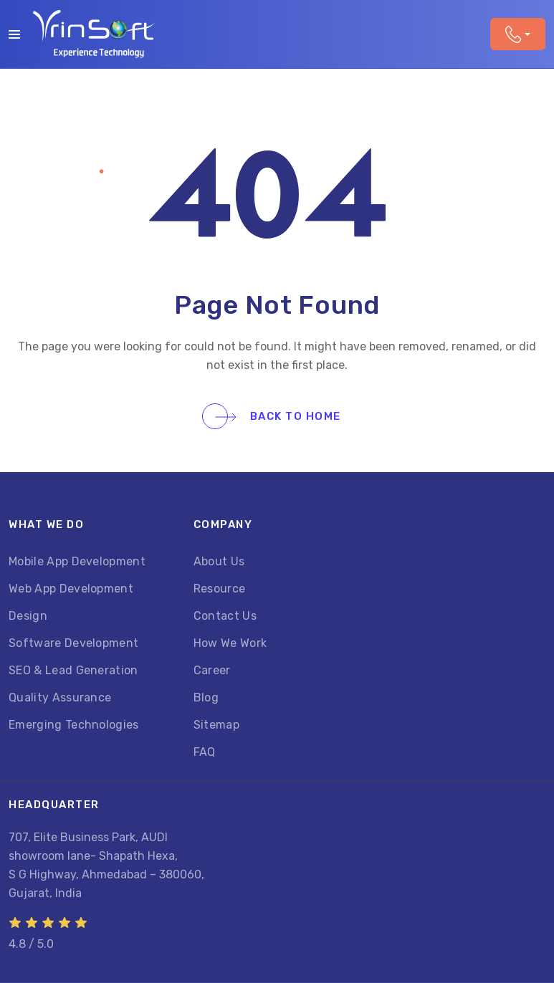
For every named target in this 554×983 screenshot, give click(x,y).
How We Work (230, 643)
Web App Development (71, 588)
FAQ (205, 752)
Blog (206, 697)
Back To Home (278, 416)
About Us (219, 561)
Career (212, 670)
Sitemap (216, 725)
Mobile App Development (77, 561)
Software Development (73, 643)
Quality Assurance (60, 697)
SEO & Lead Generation (73, 670)
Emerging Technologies (74, 725)
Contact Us (225, 616)
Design (28, 616)
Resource (220, 588)
